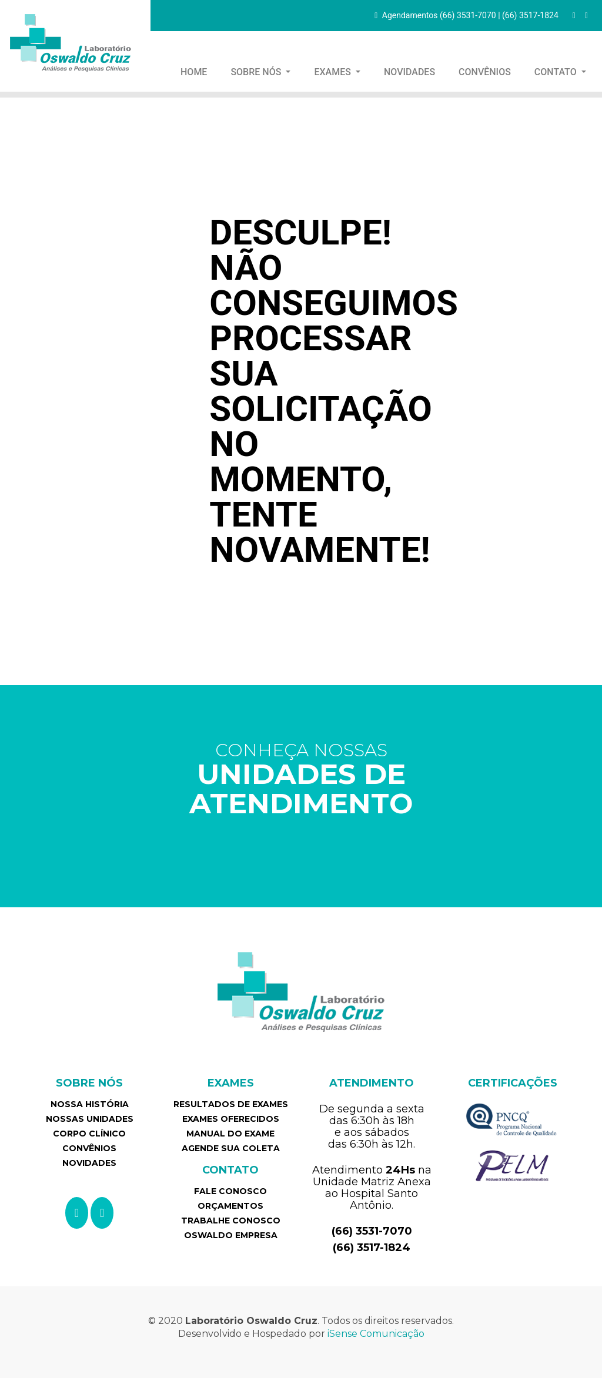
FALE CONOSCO (230, 1191)
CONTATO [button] (556, 72)
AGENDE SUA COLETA (231, 1148)
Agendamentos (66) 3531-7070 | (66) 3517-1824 (466, 15)
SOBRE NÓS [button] (256, 72)
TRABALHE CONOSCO (230, 1220)
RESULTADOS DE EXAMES (230, 1104)
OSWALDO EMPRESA (230, 1235)
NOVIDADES (409, 72)
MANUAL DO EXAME (230, 1133)
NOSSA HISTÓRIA (90, 1104)
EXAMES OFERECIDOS (230, 1119)
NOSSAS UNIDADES (89, 1119)
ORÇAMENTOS (230, 1206)
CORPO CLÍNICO (89, 1133)
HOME (198, 71)
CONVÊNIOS (485, 72)
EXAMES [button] (333, 72)
